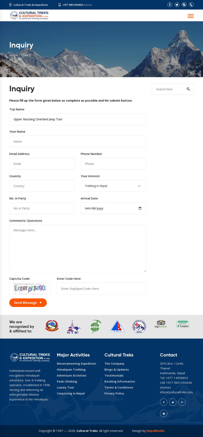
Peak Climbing (67, 381)
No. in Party (17, 198)
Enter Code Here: (69, 279)
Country (15, 176)
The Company (114, 363)
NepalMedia (155, 431)
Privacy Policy (114, 393)
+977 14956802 (177, 378)
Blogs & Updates (116, 369)
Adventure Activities (71, 375)
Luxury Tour (65, 387)
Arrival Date (89, 198)
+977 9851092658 (72, 5)
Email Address (19, 154)
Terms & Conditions (118, 387)
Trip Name (16, 109)
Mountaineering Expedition (76, 363)
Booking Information (119, 381)
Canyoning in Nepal (71, 393)
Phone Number (91, 154)
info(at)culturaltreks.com (176, 392)
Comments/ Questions (25, 220)
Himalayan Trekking (71, 369)
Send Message (25, 302)
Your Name (17, 131)
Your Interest (90, 176)
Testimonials (114, 375)
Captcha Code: (19, 279)
